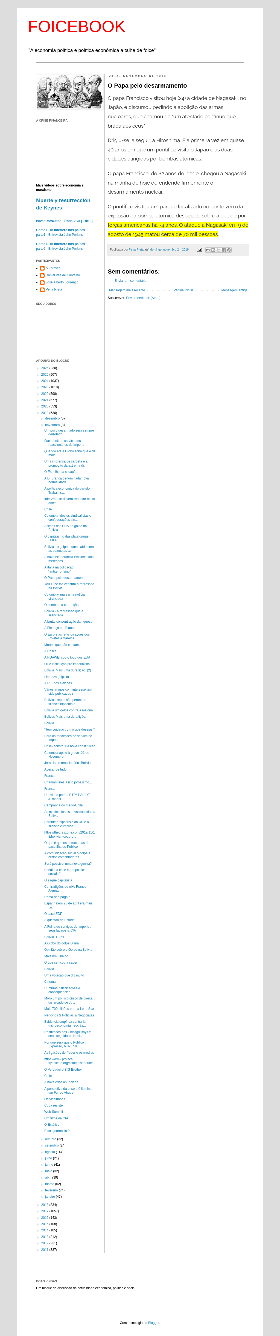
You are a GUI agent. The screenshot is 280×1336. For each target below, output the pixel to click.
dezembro (53, 418)
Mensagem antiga (234, 290)
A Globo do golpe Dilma (61, 943)
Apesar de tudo (55, 769)
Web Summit (53, 1112)
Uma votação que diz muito (64, 975)
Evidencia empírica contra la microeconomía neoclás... (65, 1023)
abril (48, 1177)
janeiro (50, 1197)
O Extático (51, 1125)
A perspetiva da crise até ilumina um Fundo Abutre (68, 1090)
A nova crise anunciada (61, 1082)
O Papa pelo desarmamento (64, 578)
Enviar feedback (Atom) (143, 298)
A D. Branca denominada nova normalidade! (66, 480)
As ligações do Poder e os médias (69, 1053)
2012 (45, 1243)
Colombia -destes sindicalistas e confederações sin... (67, 517)
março (50, 1184)
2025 (45, 375)
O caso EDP (53, 914)
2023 (45, 387)
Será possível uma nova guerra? (68, 864)
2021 (45, 400)
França (49, 776)
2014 (45, 1230)
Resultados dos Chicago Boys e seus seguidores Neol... (67, 1034)
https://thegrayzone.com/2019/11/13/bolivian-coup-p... (69, 834)
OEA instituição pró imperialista (67, 664)
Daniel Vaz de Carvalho (63, 275)
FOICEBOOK (77, 26)
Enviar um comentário (131, 281)
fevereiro (52, 1190)
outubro (51, 1139)
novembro (53, 425)
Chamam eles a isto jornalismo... (68, 782)
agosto (50, 1152)
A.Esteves (53, 268)
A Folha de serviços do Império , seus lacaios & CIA (67, 928)
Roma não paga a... (58, 897)
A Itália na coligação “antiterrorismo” (59, 569)
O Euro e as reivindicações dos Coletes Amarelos (67, 636)
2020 (45, 406)
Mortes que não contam (61, 645)
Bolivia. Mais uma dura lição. (65, 717)
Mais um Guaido (56, 956)
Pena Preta (54, 289)
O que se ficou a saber (60, 962)
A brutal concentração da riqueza (68, 622)
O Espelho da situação (60, 472)
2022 (45, 394)
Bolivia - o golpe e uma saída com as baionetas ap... (69, 549)
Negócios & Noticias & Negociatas (69, 1015)
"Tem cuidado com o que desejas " (69, 729)
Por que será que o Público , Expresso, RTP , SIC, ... (65, 1044)
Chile (48, 509)
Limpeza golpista (56, 677)
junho (49, 1165)
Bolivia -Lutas (54, 937)
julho (49, 1158)
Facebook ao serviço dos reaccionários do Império (64, 443)
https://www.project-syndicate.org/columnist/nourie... (69, 1061)
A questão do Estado (59, 920)
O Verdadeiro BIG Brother (63, 1069)
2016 (45, 1218)
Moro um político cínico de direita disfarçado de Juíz (68, 1000)
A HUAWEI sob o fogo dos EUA (67, 657)
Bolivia (49, 723)
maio (49, 1171)
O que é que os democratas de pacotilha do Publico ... (66, 845)
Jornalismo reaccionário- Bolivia (67, 763)
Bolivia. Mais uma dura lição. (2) (67, 670)
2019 (45, 413)
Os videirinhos (54, 1099)
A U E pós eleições (58, 683)
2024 (45, 381)
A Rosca (50, 651)
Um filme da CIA (56, 1118)
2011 (45, 1250)
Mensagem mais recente (127, 290)
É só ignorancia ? (57, 1131)
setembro (52, 1145)
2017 (45, 1211)
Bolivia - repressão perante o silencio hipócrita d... (65, 702)
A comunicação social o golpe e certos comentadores (67, 855)
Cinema (50, 982)
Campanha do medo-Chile (63, 805)
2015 (45, 1224)
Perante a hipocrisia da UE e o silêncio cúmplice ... (66, 824)
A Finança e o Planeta (60, 628)
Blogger (153, 1323)
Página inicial (183, 290)
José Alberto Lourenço (62, 282)
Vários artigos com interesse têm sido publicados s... (68, 691)
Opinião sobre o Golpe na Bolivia (68, 950)
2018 (45, 1205)
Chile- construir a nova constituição (69, 746)
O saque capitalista (58, 880)
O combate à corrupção (61, 605)
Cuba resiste (53, 1105)
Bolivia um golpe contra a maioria (68, 710)
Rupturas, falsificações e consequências (62, 990)
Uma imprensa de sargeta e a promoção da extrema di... (66, 463)
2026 (45, 368)
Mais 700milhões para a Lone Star (69, 1009)
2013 (45, 1237)
